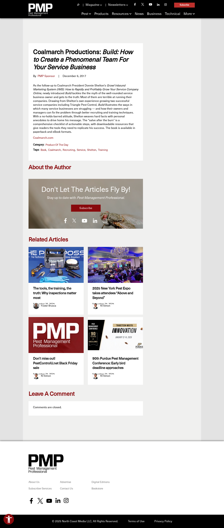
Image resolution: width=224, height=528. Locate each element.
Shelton (91, 150)
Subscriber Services (40, 488)
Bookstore (97, 488)
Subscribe (184, 5)
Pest (84, 14)
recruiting (69, 150)
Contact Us (66, 488)
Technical (172, 14)
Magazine (92, 4)
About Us (34, 482)
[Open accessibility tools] (9, 519)
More (188, 14)
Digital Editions (101, 482)
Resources (120, 14)
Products (101, 14)
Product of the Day (57, 145)
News (139, 14)
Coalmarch (54, 150)
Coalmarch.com (43, 137)
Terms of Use (136, 521)
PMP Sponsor (46, 76)
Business (154, 14)
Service (81, 150)
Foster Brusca (48, 306)
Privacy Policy (163, 521)
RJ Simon (105, 306)
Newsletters (116, 4)
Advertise (65, 482)
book (43, 150)
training (103, 150)
